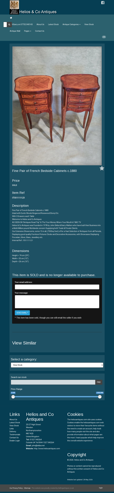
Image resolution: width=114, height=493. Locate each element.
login (101, 488)
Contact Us (39, 31)
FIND (99, 382)
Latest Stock (53, 24)
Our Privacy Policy (16, 488)
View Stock (89, 24)
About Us (40, 24)
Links (12, 429)
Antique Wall (15, 31)
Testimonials (15, 435)
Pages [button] (27, 31)
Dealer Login (15, 441)
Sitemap (27, 488)
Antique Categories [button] (71, 24)
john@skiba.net (38, 445)
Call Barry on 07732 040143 (21, 24)
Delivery (13, 431)
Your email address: (23, 282)
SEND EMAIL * (22, 313)
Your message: (21, 293)
